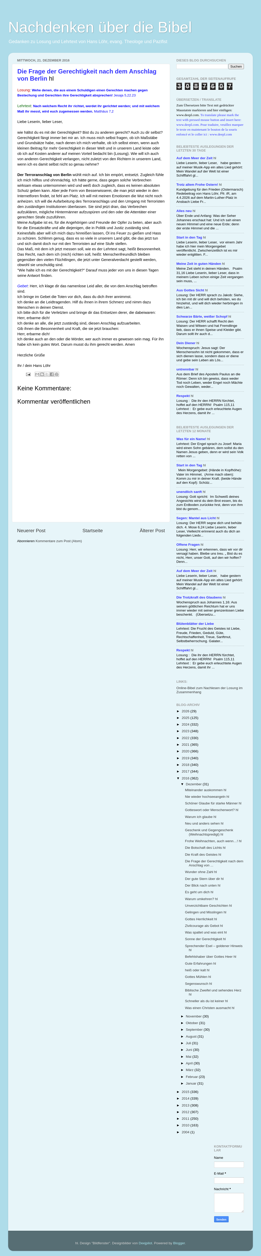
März (190, 1070)
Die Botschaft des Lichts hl (205, 848)
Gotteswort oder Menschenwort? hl (211, 810)
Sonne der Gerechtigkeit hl (205, 939)
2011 (186, 1119)
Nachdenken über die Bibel (100, 27)
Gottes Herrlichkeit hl (201, 919)
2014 (186, 1098)
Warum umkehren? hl (201, 899)
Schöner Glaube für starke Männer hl (213, 803)
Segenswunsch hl (198, 984)
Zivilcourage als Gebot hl (204, 926)
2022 (186, 738)
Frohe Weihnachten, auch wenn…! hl (213, 841)
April (190, 1063)
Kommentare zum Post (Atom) (59, 541)
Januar (191, 1083)
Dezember (194, 784)
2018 (186, 765)
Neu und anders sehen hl (204, 823)
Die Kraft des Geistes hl (203, 854)
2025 (186, 718)
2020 (186, 751)
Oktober (192, 1023)
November (194, 1016)
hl (196, 158)
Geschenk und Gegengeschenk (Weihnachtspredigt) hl (209, 832)
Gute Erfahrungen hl (200, 963)
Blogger (179, 1243)
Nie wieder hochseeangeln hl (207, 797)
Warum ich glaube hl (200, 817)
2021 (186, 745)
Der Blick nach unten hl (202, 885)
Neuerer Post (31, 530)
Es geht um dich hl (199, 892)
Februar (192, 1077)
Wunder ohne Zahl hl (201, 872)
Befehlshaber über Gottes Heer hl (210, 957)
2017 (186, 771)
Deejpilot (145, 1243)
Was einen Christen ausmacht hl (209, 1008)
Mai (189, 1057)
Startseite (92, 530)
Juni (189, 1050)
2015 (186, 1092)
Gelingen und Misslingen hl (205, 912)
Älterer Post (152, 530)
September (195, 1029)
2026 (186, 711)
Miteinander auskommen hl (205, 790)
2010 (186, 1125)
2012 (186, 1112)
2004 (186, 1132)
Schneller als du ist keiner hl (206, 1001)
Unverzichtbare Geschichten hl (208, 905)
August (192, 1036)
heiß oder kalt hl (197, 970)
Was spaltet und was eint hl (206, 932)
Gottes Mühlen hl (198, 977)
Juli (189, 1043)
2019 (186, 758)
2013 (186, 1105)
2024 (186, 724)
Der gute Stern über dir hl (204, 879)
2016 (186, 778)
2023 (186, 731)
